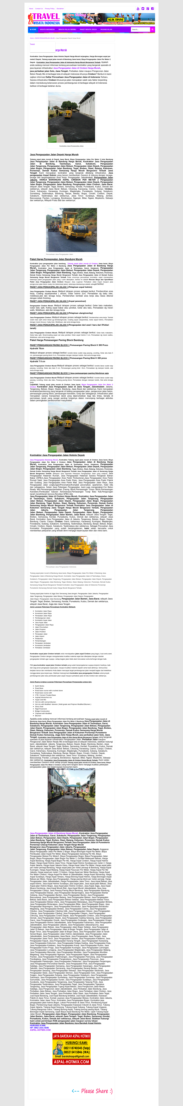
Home (33, 29)
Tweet (32, 44)
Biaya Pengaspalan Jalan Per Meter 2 (97, 385)
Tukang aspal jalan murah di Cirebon (82, 264)
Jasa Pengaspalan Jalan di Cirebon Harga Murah (76, 68)
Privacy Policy (50, 9)
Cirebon (33, 387)
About (31, 9)
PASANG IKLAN (106, 29)
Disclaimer (60, 9)
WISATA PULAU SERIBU (67, 29)
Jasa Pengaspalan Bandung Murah (44, 460)
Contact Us (39, 9)
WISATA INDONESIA (47, 29)
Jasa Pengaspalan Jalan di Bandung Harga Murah (54, 833)
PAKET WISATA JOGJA (88, 29)
